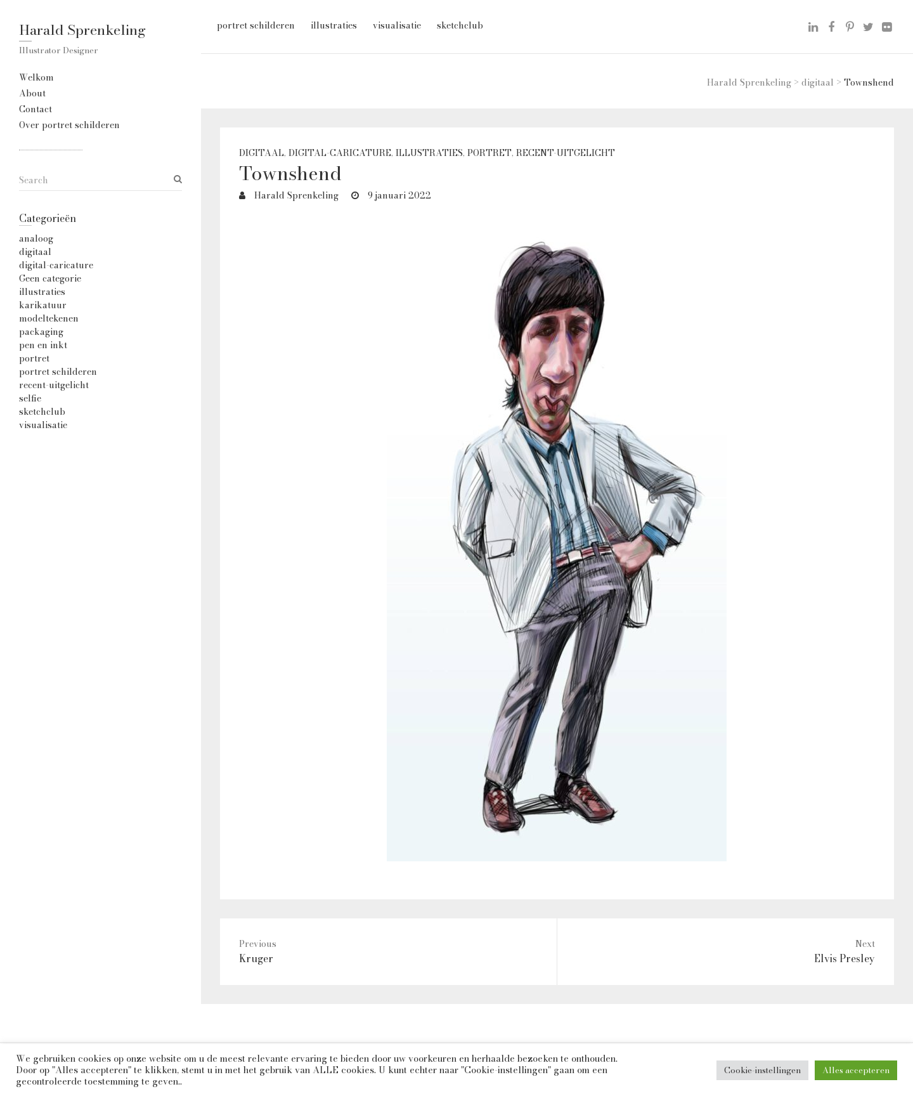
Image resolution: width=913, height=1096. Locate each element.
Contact (35, 109)
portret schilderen (256, 25)
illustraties (334, 25)
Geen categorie (50, 278)
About (32, 93)
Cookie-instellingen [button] (762, 1070)
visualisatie (397, 25)
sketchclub (460, 25)
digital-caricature (339, 153)
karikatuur (43, 305)
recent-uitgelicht (565, 153)
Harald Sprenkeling (82, 30)
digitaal (261, 153)
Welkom (36, 77)
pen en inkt (43, 345)
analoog (36, 238)
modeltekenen (49, 318)
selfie (30, 398)
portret (489, 153)
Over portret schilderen (69, 125)
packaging (41, 332)
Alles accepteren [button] (856, 1070)
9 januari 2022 (398, 195)
